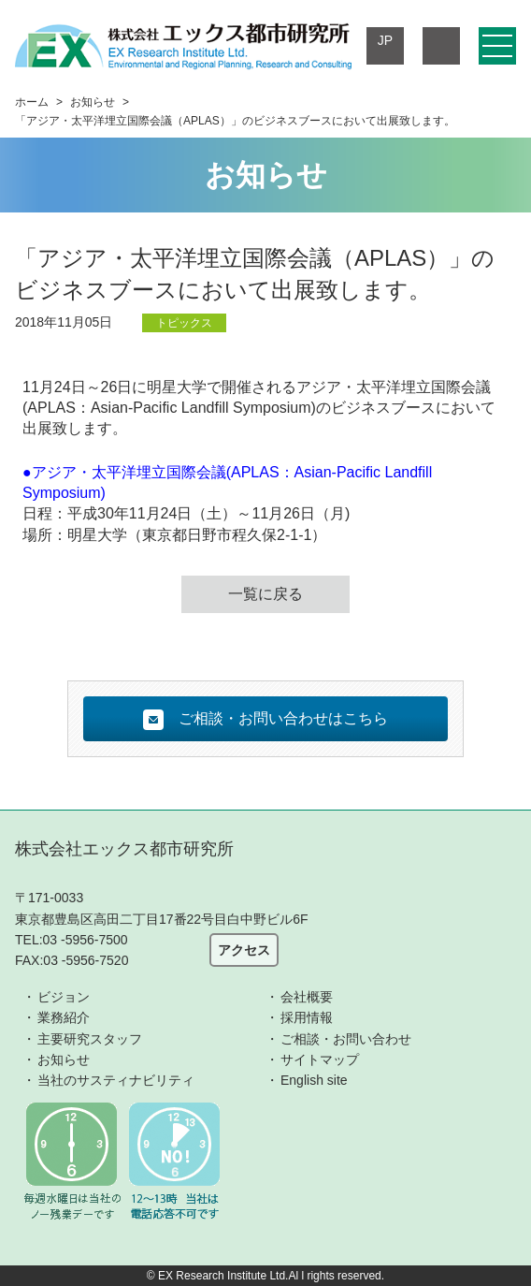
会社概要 (306, 996)
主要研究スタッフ (89, 1038)
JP (385, 40)
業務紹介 (63, 1017)
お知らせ (92, 102)
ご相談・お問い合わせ (345, 1038)
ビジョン (63, 996)
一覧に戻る (265, 594)
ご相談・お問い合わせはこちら (265, 719)
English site (314, 1080)
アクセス (244, 950)
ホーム (32, 102)
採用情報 (306, 1017)
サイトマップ (319, 1059)
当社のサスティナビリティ (115, 1080)
